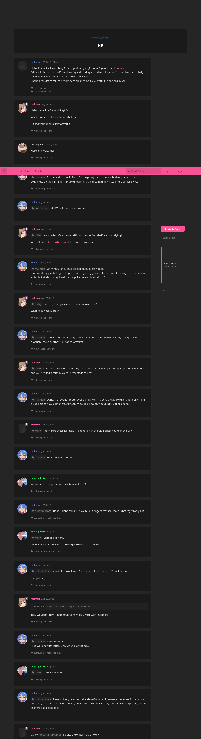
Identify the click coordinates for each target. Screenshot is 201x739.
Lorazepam (41, 41)
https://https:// (57, 75)
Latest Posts (24, 4)
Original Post (168, 70)
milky (38, 68)
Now (164, 123)
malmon (40, 10)
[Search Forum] (143, 4)
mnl (37, 664)
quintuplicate (43, 344)
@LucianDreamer (50, 567)
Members (39, 4)
